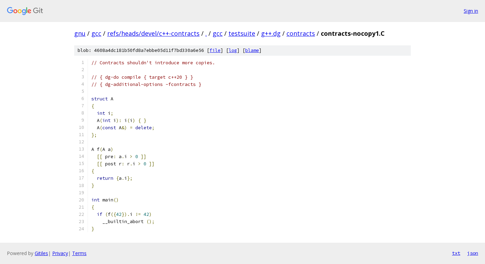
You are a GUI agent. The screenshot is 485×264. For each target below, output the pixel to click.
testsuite (241, 33)
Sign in (471, 11)
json (472, 253)
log (233, 50)
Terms (79, 253)
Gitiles (41, 253)
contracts (300, 33)
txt (456, 253)
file (215, 50)
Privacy (60, 253)
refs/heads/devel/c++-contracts (153, 33)
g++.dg (271, 33)
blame (252, 50)
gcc (96, 33)
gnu (80, 33)
